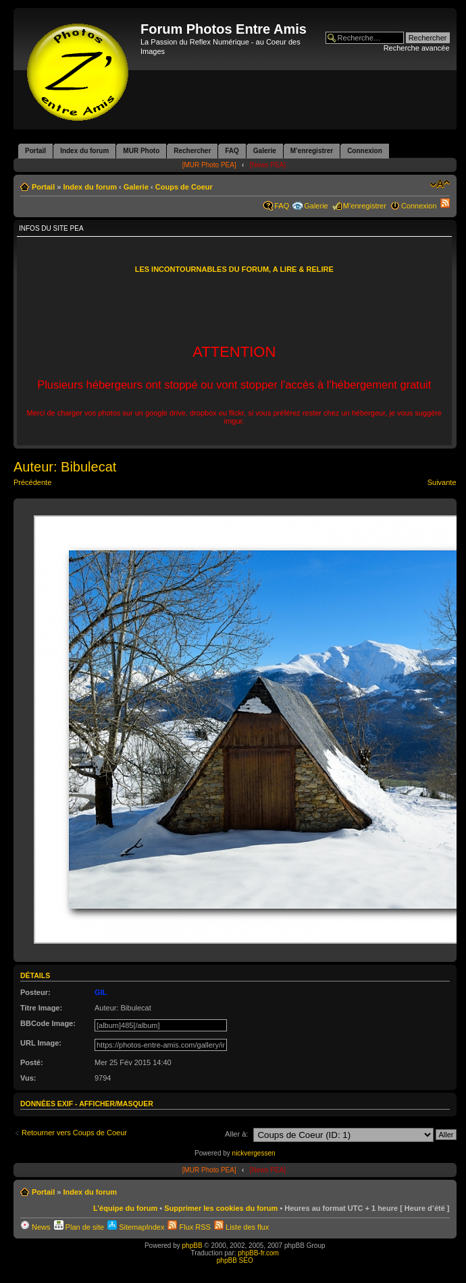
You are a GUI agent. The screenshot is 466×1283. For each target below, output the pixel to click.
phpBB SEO (235, 1260)
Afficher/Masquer (116, 1104)
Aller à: (236, 1134)
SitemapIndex (135, 1227)
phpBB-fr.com (258, 1253)
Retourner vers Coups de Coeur (74, 1133)
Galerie (136, 187)
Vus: (28, 1078)
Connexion (419, 206)
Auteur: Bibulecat (65, 466)
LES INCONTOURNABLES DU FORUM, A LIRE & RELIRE (234, 269)
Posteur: (35, 992)
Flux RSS (189, 1227)
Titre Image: (41, 1008)
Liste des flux (241, 1227)
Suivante (442, 482)
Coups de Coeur (184, 187)
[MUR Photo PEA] (209, 165)
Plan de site (79, 1227)
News (35, 1227)
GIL (101, 992)
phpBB (192, 1245)
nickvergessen (254, 1153)
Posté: (31, 1062)
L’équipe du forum (125, 1208)
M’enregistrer (364, 206)
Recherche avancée (417, 48)
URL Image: (40, 1043)
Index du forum (89, 187)
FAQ (281, 206)
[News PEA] (268, 165)
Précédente (32, 482)
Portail (43, 187)
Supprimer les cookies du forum (221, 1208)
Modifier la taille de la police (440, 184)
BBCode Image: (48, 1023)
